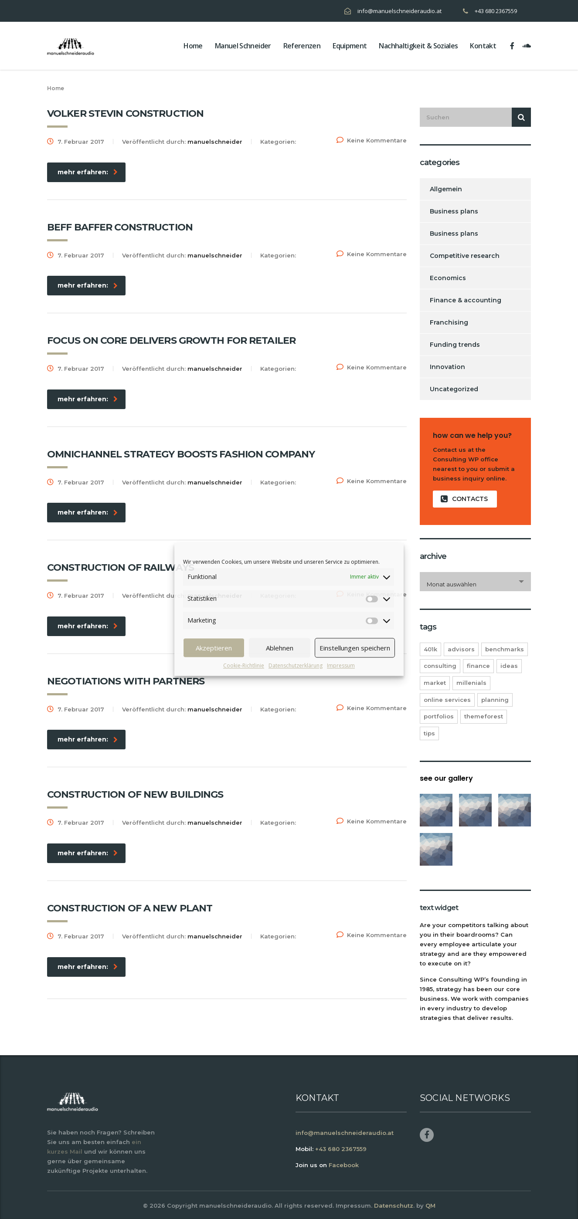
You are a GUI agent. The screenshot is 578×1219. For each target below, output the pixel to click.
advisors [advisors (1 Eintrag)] (461, 649)
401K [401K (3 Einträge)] (430, 649)
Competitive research (465, 256)
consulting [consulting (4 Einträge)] (440, 665)
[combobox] (475, 581)
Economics (448, 278)
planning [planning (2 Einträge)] (495, 699)
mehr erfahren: (88, 172)
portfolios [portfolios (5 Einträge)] (439, 716)
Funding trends (455, 345)
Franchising (449, 322)
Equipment (350, 46)
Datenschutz (393, 1205)
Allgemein (446, 189)
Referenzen (302, 46)
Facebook (344, 1164)
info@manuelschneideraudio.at (399, 11)
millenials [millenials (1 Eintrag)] (471, 682)
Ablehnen (279, 647)
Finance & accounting (465, 300)
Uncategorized (454, 389)
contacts (464, 499)
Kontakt (483, 46)
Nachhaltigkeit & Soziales (418, 46)
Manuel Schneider (243, 46)
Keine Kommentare (372, 140)
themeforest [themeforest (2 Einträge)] (483, 716)
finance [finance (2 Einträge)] (478, 665)
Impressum (341, 665)
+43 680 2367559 (496, 11)
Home (55, 88)
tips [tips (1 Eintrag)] (429, 733)
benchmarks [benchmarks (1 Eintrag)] (504, 649)
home (193, 46)
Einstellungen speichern (355, 647)
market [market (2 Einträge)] (435, 682)
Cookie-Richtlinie (243, 665)
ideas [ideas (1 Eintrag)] (509, 665)
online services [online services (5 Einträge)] (447, 699)
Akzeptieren (214, 647)
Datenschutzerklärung (296, 665)
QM (430, 1205)
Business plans (454, 211)
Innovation (447, 367)
